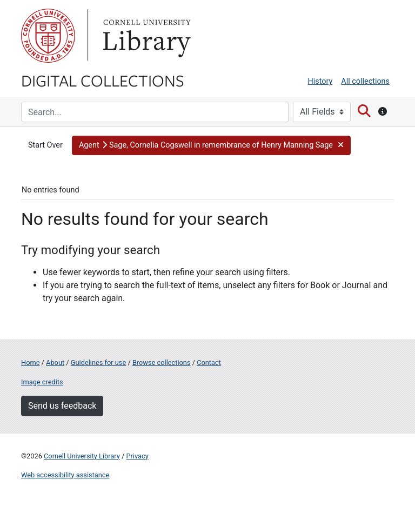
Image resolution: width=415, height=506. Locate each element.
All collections (365, 81)
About (55, 362)
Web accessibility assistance (65, 475)
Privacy (137, 456)
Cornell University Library (82, 456)
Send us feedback (62, 406)
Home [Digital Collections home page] (30, 362)
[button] (211, 145)
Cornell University (48, 36)
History (320, 81)
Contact (209, 362)
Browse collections (161, 362)
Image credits (42, 382)
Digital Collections (102, 80)
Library (145, 36)
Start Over (45, 145)
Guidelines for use (98, 362)
